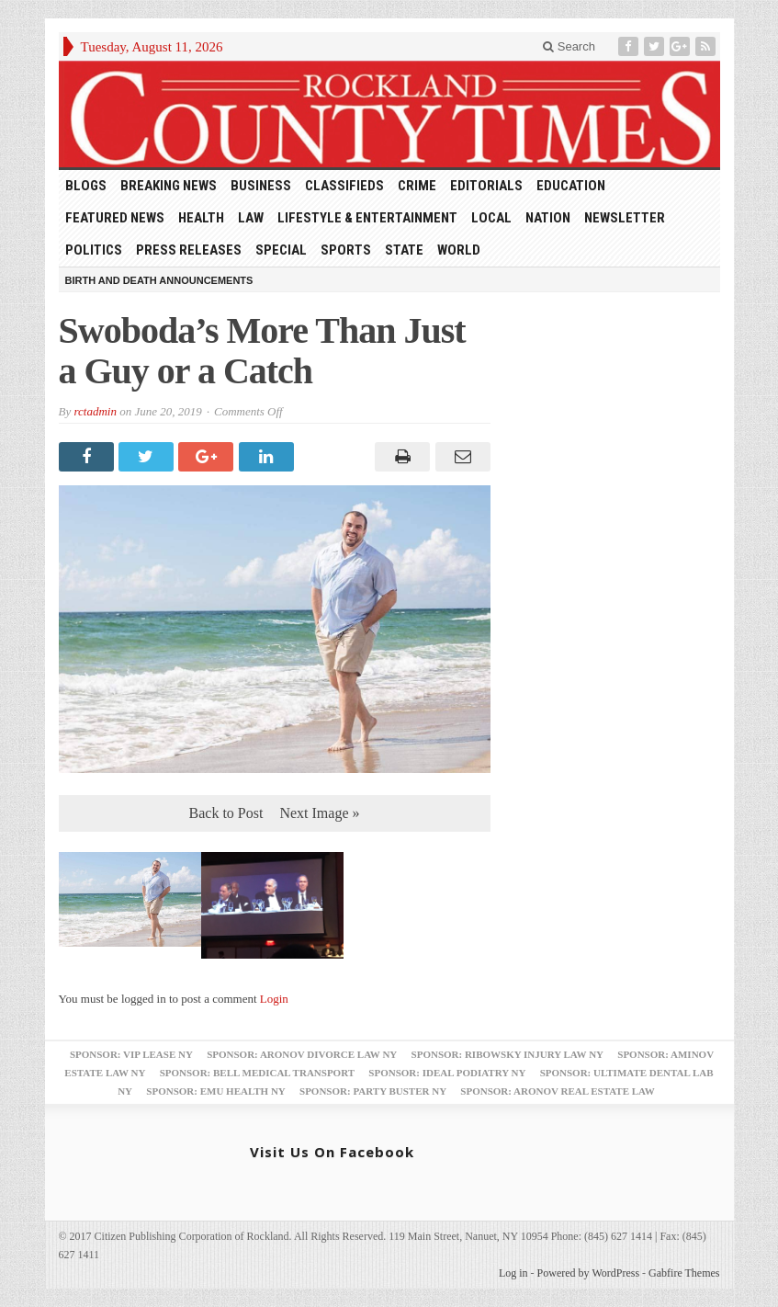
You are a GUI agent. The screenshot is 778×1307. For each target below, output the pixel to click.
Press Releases (189, 250)
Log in (513, 1273)
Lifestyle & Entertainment (367, 218)
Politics (93, 250)
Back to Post (226, 813)
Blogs (86, 185)
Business (261, 185)
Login (274, 999)
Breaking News (168, 185)
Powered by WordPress (588, 1273)
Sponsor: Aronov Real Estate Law (557, 1091)
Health (201, 218)
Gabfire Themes (683, 1273)
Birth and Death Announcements (159, 280)
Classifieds (344, 185)
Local (491, 218)
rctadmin (94, 411)
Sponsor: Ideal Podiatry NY (446, 1072)
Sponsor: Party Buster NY (372, 1091)
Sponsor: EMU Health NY (215, 1091)
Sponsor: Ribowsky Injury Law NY (507, 1054)
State (404, 250)
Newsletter (624, 218)
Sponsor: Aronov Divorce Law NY (302, 1054)
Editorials (486, 185)
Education (570, 185)
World (458, 250)
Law (251, 218)
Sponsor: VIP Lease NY (131, 1054)
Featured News (114, 218)
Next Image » (319, 813)
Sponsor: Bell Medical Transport (257, 1072)
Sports (346, 250)
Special (281, 250)
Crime (417, 185)
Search (569, 46)
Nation (547, 218)
